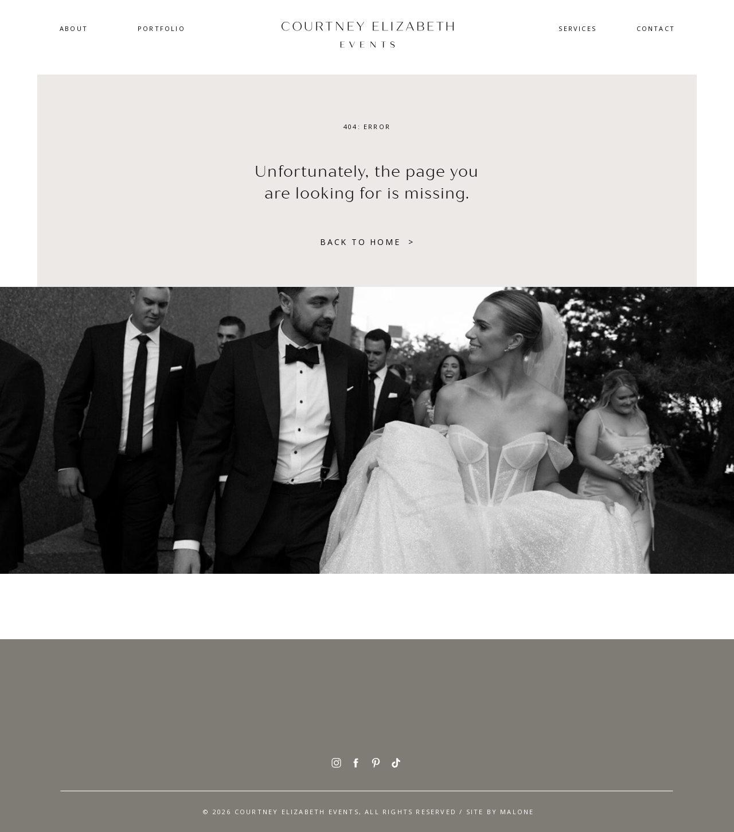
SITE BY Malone (500, 811)
